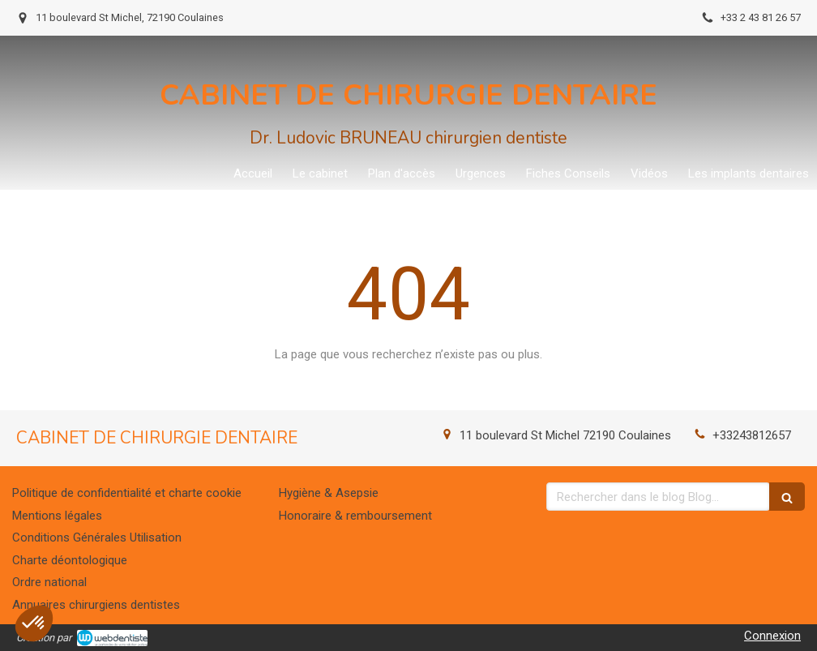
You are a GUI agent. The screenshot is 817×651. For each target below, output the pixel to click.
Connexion (772, 635)
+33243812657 (751, 435)
